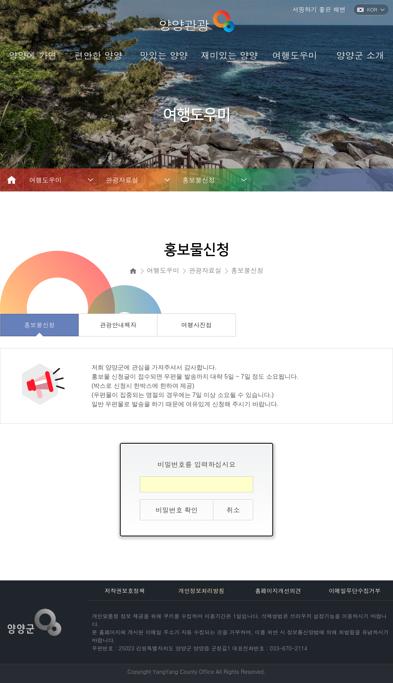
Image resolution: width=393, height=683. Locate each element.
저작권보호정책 (125, 591)
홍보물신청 (198, 180)
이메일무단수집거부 (354, 591)
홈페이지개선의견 (278, 591)
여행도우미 (45, 180)
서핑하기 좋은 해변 (319, 9)
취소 (233, 510)
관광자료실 (122, 180)
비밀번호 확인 (177, 510)
